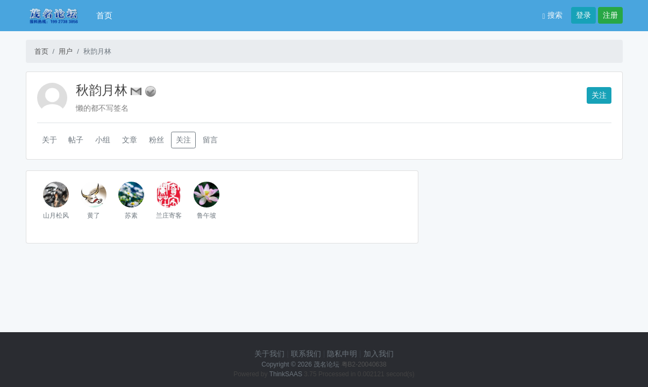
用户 (66, 51)
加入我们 (379, 353)
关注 (599, 95)
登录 (583, 15)
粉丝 (156, 139)
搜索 (552, 15)
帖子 (75, 139)
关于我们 (269, 353)
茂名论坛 (326, 364)
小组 (102, 139)
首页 (104, 15)
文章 (129, 139)
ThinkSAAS (285, 374)
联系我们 (306, 353)
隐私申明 (342, 353)
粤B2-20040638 (364, 364)
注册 (610, 15)
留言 (210, 139)
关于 (49, 139)
